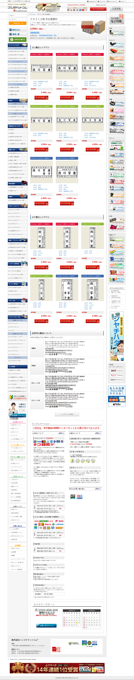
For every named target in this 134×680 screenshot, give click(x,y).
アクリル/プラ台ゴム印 (18, 71)
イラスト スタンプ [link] (15, 216)
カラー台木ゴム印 (17, 61)
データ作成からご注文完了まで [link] (17, 451)
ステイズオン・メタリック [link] (17, 340)
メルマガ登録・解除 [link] (16, 516)
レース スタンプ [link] (14, 213)
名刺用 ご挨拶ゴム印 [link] (16, 177)
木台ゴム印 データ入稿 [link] (16, 55)
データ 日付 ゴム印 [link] (15, 287)
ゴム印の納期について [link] (17, 439)
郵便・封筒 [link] (13, 160)
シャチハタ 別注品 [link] (15, 271)
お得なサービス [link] (15, 520)
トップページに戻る (67, 414)
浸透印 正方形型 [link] (14, 91)
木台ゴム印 (18, 48)
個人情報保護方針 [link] (16, 500)
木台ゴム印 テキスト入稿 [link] (17, 51)
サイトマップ (112, 1)
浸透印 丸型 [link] (13, 94)
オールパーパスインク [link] (16, 344)
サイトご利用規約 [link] (16, 497)
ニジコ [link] (12, 330)
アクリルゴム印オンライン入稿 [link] (17, 81)
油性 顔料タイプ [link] (17, 304)
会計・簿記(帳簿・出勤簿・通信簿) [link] (18, 163)
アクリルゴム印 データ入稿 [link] (17, 78)
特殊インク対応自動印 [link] (16, 251)
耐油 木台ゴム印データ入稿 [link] (17, 247)
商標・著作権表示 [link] (16, 493)
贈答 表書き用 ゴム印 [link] (16, 170)
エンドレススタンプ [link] (15, 294)
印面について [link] (14, 428)
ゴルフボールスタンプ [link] (16, 234)
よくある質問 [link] (14, 529)
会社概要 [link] (13, 552)
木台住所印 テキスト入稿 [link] (17, 107)
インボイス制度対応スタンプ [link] (18, 387)
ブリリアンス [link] (14, 351)
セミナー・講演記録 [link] (16, 569)
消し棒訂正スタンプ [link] (15, 153)
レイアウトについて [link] (16, 467)
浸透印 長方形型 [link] (14, 87)
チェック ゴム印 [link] (14, 209)
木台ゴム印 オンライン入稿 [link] (17, 58)
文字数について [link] (15, 463)
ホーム (122, 1)
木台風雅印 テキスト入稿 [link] (17, 200)
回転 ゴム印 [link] (13, 291)
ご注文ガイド (92, 1)
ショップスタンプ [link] (15, 227)
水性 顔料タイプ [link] (14, 307)
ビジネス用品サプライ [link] (16, 278)
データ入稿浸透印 (17, 84)
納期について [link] (14, 486)
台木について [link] (14, 432)
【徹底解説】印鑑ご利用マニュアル (115, 302)
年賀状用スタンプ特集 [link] (16, 377)
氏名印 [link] (12, 129)
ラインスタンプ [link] (14, 220)
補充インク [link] (13, 190)
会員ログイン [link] (14, 509)
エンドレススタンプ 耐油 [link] (17, 258)
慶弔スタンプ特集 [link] (15, 370)
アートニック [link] (14, 323)
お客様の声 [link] (14, 539)
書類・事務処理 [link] (14, 156)
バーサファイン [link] (14, 347)
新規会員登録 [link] (14, 513)
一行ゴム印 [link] (13, 384)
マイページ (102, 1)
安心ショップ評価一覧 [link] (17, 562)
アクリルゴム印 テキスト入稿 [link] (18, 74)
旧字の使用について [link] (16, 470)
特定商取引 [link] (14, 490)
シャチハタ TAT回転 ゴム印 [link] (17, 254)
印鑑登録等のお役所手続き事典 (115, 296)
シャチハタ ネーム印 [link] (16, 267)
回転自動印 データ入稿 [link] (16, 187)
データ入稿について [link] (16, 448)
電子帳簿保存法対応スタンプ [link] (18, 391)
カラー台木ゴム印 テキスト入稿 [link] (18, 64)
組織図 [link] (13, 555)
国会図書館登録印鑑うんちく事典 (115, 291)
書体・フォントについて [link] (18, 460)
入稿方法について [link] (16, 425)
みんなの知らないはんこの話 (115, 307)
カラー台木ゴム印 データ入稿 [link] (18, 68)
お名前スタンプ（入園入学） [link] (18, 143)
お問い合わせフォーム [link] (17, 536)
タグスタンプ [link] (14, 223)
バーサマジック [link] (14, 354)
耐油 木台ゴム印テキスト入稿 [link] (18, 244)
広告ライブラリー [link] (16, 566)
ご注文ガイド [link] (14, 479)
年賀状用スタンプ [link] (15, 230)
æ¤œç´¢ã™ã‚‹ (17, 23)
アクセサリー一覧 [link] (15, 360)
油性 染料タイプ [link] (18, 311)
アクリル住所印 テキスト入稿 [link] (18, 110)
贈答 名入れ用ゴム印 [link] (16, 140)
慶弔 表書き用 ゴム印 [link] (16, 167)
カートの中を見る (98, 9)
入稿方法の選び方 (17, 39)
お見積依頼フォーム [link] (16, 532)
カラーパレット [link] (14, 327)
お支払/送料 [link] (14, 483)
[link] (41, 76)
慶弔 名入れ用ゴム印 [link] (16, 136)
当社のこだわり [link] (15, 548)
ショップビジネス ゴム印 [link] (17, 174)
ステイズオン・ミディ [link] (16, 336)
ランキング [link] (14, 435)
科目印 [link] (12, 133)
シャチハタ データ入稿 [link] (16, 274)
